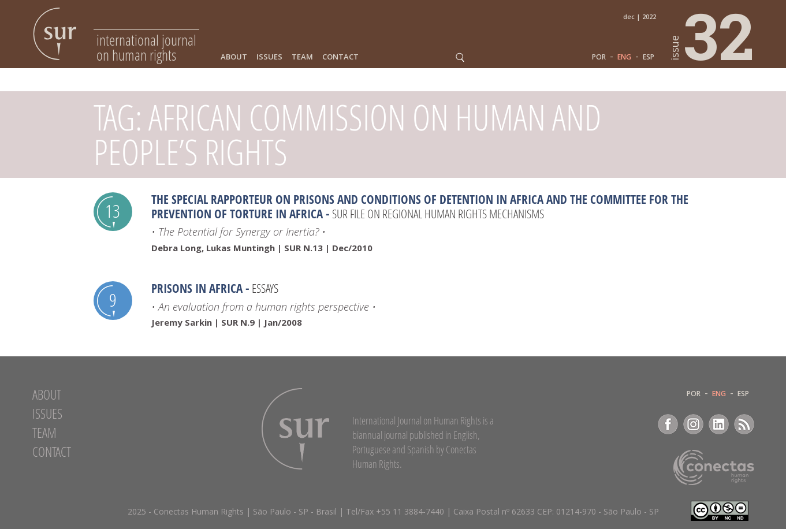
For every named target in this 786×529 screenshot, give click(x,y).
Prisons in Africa (197, 288)
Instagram (693, 424)
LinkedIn (719, 424)
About (234, 57)
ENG (624, 57)
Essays (265, 288)
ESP (648, 57)
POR (599, 57)
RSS (744, 424)
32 (712, 35)
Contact (340, 57)
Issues (269, 57)
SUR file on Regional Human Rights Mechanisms (438, 214)
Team (302, 57)
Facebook (668, 424)
